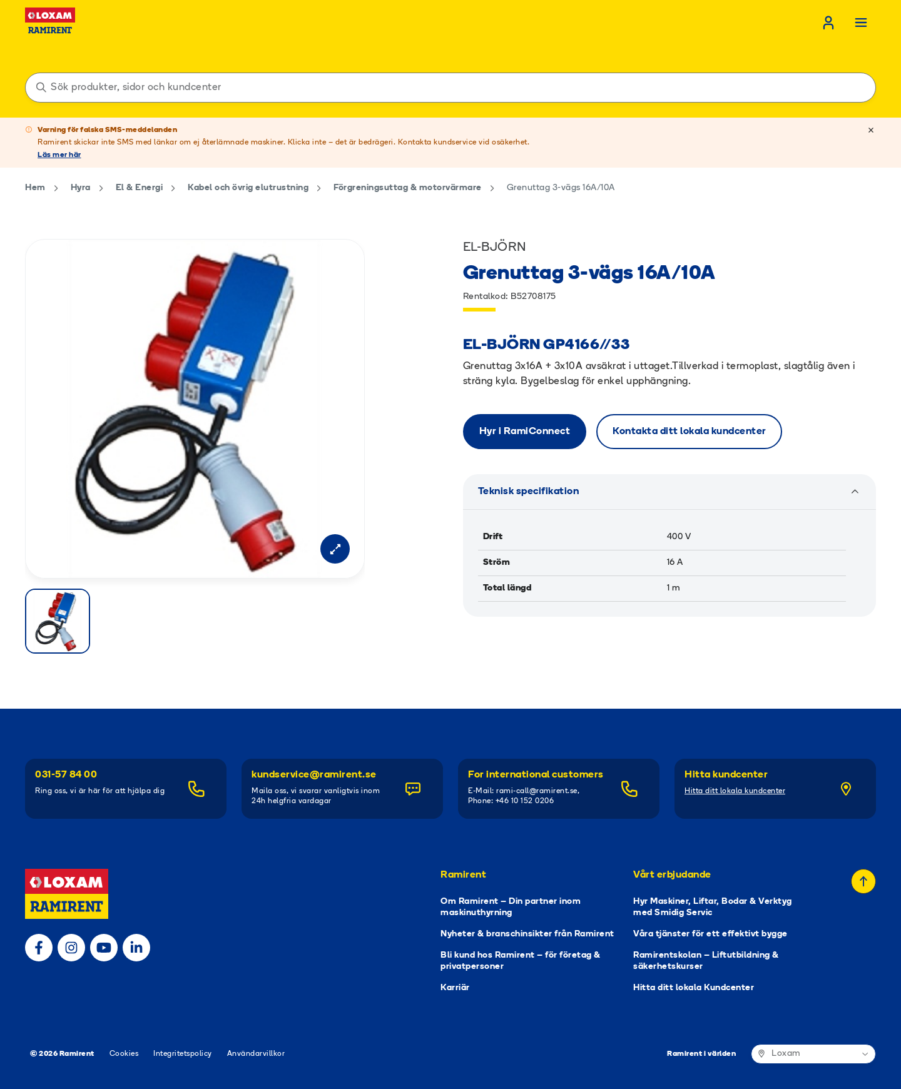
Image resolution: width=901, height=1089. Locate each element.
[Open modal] (335, 549)
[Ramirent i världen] (813, 1054)
